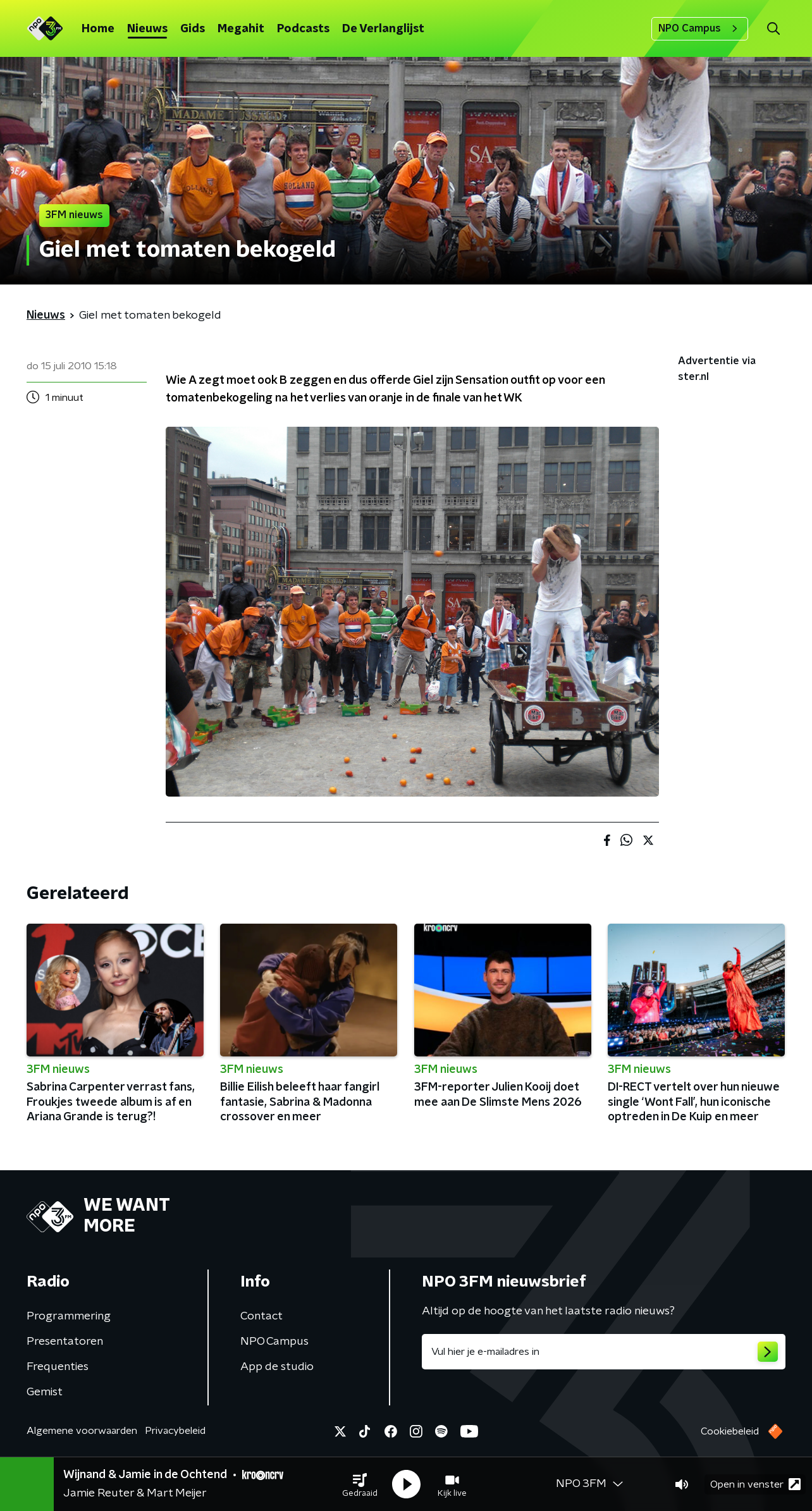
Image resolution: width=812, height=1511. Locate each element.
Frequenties (58, 1367)
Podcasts (303, 29)
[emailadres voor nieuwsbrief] (603, 1351)
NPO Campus (699, 28)
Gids (192, 29)
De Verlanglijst (383, 29)
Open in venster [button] (755, 1484)
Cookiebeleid (730, 1431)
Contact (261, 1316)
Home (98, 29)
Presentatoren (65, 1341)
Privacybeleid (175, 1431)
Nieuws (147, 29)
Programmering (69, 1316)
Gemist (45, 1392)
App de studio (277, 1367)
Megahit (241, 29)
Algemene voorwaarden (82, 1431)
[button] (360, 1484)
